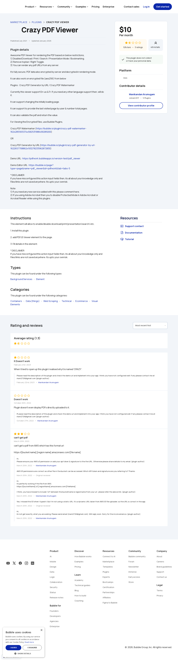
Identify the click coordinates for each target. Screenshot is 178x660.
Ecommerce (81, 301)
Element (40, 279)
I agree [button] (13, 647)
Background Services (21, 279)
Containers (16, 301)
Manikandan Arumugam (142, 94)
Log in (146, 6)
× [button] (41, 630)
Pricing (95, 6)
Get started (162, 6)
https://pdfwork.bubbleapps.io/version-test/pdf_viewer (51, 158)
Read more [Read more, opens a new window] (29, 642)
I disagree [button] (32, 647)
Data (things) (32, 301)
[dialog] (23, 642)
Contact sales (131, 6)
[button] (24, 653)
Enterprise (108, 6)
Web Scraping (50, 301)
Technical (66, 301)
